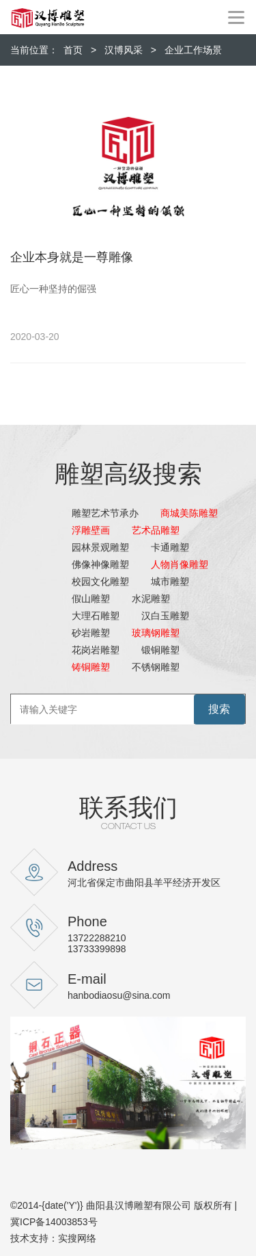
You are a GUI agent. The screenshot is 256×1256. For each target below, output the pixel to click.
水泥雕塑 (151, 598)
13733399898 (97, 948)
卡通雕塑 (170, 547)
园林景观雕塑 (100, 547)
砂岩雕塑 (91, 632)
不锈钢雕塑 (156, 667)
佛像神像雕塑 (100, 564)
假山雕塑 (91, 598)
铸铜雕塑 (91, 667)
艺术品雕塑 (156, 530)
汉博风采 (123, 49)
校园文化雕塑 (100, 581)
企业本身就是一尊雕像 (71, 257)
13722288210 (97, 937)
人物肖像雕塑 (179, 564)
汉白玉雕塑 (165, 615)
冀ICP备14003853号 (54, 1221)
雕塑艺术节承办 (105, 513)
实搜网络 (77, 1238)
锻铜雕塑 (160, 649)
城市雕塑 (170, 581)
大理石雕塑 (95, 615)
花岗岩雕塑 (95, 649)
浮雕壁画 (91, 530)
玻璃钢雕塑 (156, 632)
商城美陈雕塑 (189, 513)
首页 (73, 49)
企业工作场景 (193, 49)
